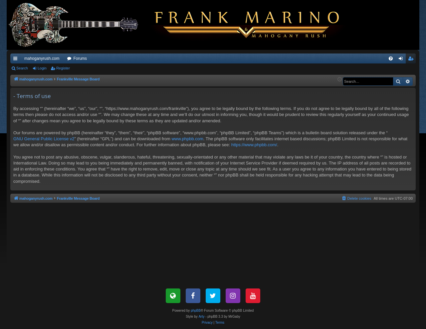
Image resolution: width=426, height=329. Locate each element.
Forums (80, 58)
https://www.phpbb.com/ (254, 144)
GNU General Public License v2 (44, 138)
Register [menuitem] (412, 59)
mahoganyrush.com (41, 58)
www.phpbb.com (187, 138)
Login (42, 68)
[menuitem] (391, 58)
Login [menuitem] (402, 59)
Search (22, 68)
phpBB (196, 310)
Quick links (16, 59)
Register (63, 68)
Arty (202, 316)
